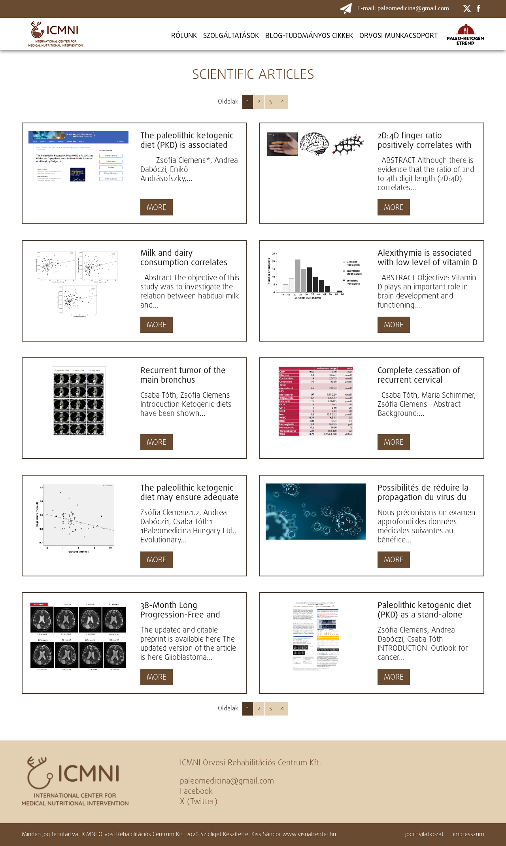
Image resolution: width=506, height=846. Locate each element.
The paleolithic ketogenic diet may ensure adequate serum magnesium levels (189, 492)
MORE (156, 207)
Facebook (196, 792)
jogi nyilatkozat (424, 834)
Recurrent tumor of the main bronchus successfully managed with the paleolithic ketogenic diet (183, 375)
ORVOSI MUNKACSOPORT (398, 36)
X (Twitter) (198, 802)
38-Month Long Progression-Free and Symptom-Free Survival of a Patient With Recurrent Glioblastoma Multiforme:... (190, 610)
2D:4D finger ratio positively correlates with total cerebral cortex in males (425, 140)
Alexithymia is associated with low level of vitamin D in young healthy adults (428, 258)
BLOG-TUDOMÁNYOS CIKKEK (309, 36)
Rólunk (184, 36)
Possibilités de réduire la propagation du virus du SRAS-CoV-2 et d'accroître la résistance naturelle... (425, 492)
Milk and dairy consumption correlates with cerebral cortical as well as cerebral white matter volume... (184, 258)
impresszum (468, 834)
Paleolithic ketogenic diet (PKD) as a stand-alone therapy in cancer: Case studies (424, 610)
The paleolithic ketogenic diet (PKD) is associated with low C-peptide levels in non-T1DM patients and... (187, 140)
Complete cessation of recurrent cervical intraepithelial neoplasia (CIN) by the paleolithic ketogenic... (422, 375)
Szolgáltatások (231, 36)
